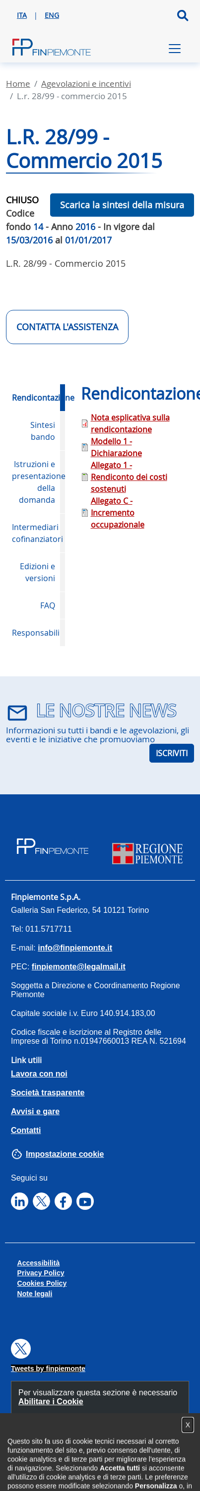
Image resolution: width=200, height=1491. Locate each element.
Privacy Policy (41, 1273)
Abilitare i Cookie (50, 1401)
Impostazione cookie (65, 1154)
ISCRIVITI (172, 753)
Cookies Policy (42, 1283)
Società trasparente (48, 1092)
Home (18, 83)
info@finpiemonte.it (75, 948)
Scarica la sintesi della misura (122, 205)
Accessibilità (38, 1263)
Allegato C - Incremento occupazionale (117, 512)
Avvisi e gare (35, 1111)
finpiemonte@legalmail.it (79, 966)
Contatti (26, 1130)
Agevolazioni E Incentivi (86, 83)
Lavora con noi (39, 1074)
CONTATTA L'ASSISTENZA (67, 327)
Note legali (35, 1294)
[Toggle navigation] (174, 48)
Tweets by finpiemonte (48, 1368)
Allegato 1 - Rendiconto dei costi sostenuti (129, 477)
